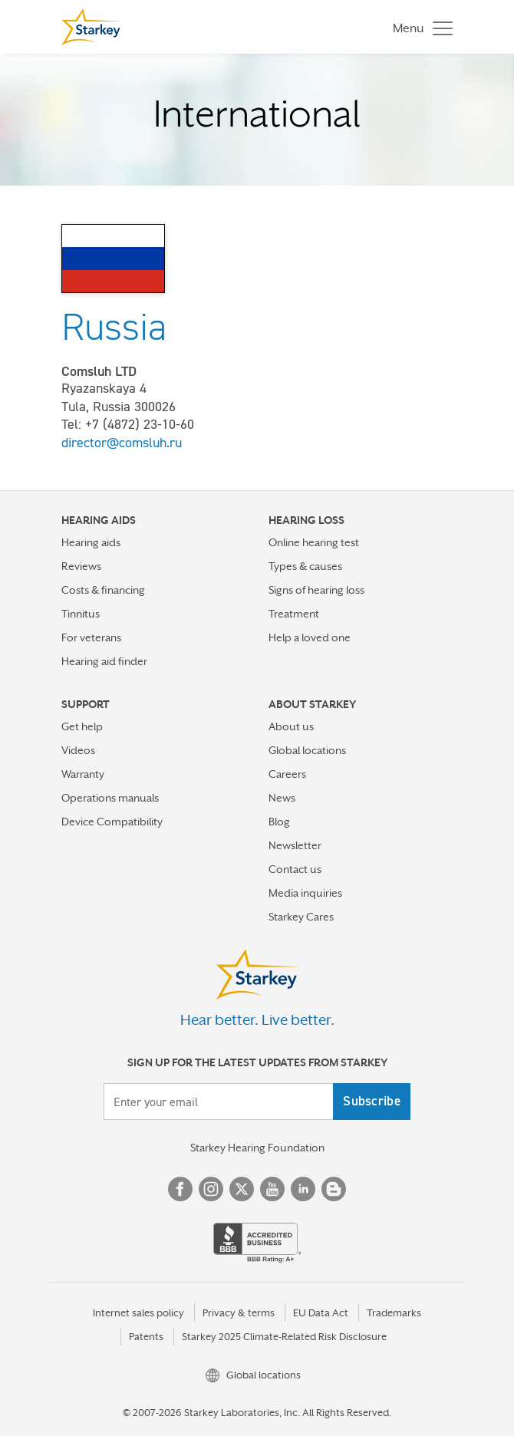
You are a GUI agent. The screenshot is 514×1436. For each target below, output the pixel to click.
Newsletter (295, 845)
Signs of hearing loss (316, 590)
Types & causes (305, 566)
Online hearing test (314, 542)
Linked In (303, 1189)
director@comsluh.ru (121, 442)
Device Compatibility (112, 821)
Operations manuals (110, 798)
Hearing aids (90, 542)
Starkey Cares (301, 917)
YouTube (272, 1189)
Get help (82, 726)
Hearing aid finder (104, 661)
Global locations (307, 750)
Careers (287, 774)
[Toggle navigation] (419, 27)
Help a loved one (310, 637)
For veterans (91, 637)
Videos (78, 750)
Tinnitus (80, 614)
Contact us (295, 869)
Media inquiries (305, 893)
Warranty (82, 774)
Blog (279, 821)
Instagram (211, 1189)
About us (291, 726)
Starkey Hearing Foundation (257, 1147)
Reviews (81, 566)
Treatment (294, 614)
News (282, 798)
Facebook (180, 1189)
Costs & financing (103, 590)
